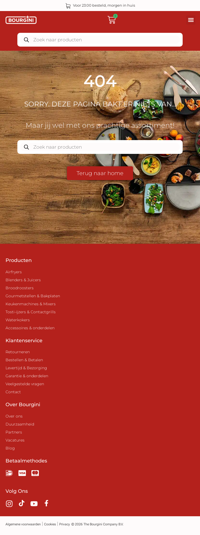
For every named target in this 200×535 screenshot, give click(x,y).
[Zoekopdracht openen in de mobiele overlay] (100, 40)
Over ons (14, 416)
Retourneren (18, 351)
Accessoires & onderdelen (30, 327)
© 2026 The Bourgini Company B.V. (97, 524)
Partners (14, 432)
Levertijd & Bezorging (26, 367)
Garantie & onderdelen (27, 375)
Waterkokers (18, 319)
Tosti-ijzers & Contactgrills (31, 311)
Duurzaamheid (20, 424)
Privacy (64, 524)
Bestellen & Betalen (24, 359)
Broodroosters (20, 287)
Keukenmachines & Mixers (31, 303)
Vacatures (15, 440)
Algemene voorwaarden (23, 524)
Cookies (50, 524)
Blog (10, 448)
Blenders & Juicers (23, 279)
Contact (13, 391)
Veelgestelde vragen (25, 383)
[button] (190, 20)
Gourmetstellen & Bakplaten (33, 295)
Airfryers (14, 271)
